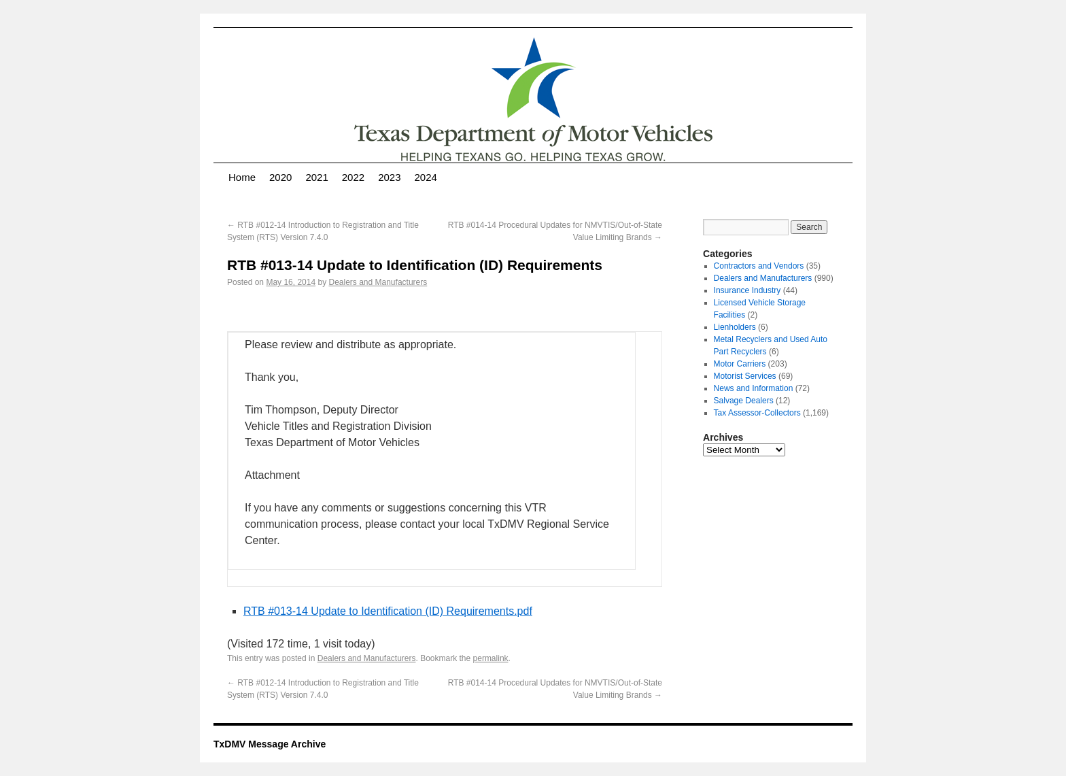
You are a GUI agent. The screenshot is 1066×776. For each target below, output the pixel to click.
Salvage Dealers (744, 400)
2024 (426, 177)
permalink (491, 658)
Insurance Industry (747, 290)
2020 (280, 177)
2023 (389, 177)
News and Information (753, 388)
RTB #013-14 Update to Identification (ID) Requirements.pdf (387, 611)
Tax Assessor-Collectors (757, 413)
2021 (316, 177)
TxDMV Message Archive (269, 744)
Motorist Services (745, 376)
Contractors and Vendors (759, 266)
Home (242, 177)
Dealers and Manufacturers (377, 282)
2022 (353, 177)
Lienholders (735, 327)
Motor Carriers (740, 364)
